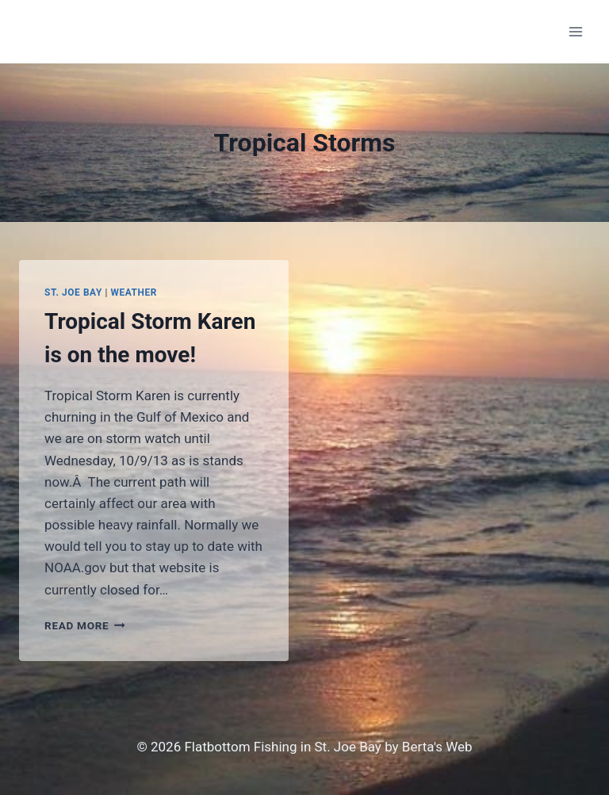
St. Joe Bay (73, 292)
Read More (84, 625)
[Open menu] (575, 31)
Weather (133, 292)
